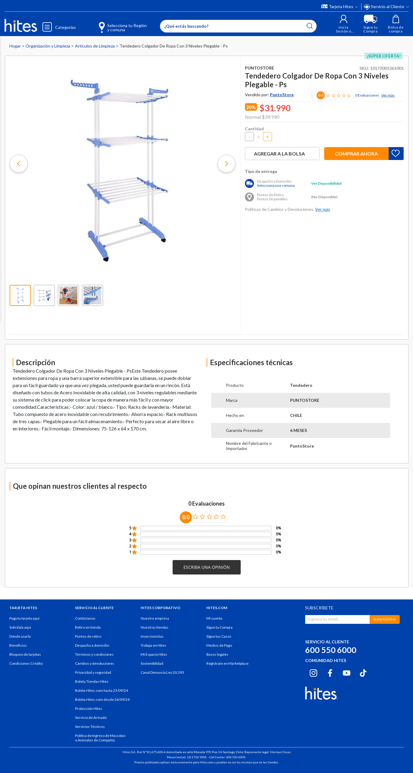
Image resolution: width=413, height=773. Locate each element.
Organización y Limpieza (48, 45)
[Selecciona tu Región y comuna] (114, 24)
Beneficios (18, 645)
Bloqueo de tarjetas (25, 654)
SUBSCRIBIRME (385, 619)
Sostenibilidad (152, 663)
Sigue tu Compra (219, 627)
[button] (343, 24)
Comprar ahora (356, 153)
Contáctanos (85, 618)
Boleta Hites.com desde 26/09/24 (102, 699)
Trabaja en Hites (153, 645)
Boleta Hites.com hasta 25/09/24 (101, 690)
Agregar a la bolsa (282, 153)
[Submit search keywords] (310, 26)
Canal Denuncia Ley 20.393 (162, 672)
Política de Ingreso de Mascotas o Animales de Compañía (100, 737)
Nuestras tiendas (154, 627)
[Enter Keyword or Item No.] (238, 26)
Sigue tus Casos (218, 636)
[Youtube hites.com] (346, 672)
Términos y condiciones (94, 654)
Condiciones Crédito (26, 663)
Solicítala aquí (20, 627)
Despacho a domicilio (92, 645)
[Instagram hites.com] (313, 672)
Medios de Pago (219, 645)
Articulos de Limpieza (95, 45)
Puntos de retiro (88, 636)
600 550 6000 (330, 650)
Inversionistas (152, 636)
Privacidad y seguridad (93, 672)
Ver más (388, 95)
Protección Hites (88, 708)
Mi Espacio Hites (154, 654)
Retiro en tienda (88, 627)
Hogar (15, 45)
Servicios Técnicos (90, 726)
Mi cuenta (214, 618)
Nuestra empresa (155, 618)
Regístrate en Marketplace (227, 663)
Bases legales (217, 654)
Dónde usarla (20, 636)
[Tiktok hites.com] (363, 672)
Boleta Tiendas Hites (91, 681)
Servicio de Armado (91, 717)
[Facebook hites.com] (330, 672)
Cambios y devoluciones (94, 663)
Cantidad (254, 128)
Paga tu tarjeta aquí (24, 618)
